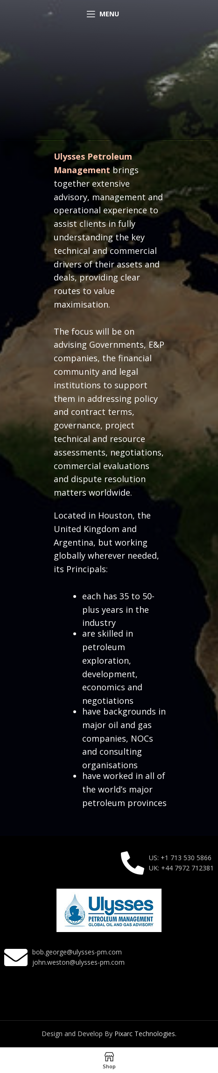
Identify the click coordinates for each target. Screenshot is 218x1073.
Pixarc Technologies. (145, 1033)
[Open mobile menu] (103, 14)
